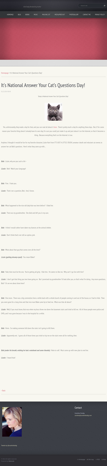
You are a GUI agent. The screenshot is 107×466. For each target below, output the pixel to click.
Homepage (10, 15)
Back (3, 390)
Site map (91, 459)
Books (27, 15)
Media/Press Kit (60, 15)
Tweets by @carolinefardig (9, 445)
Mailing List (46, 15)
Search (104, 5)
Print (104, 459)
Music (36, 15)
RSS (98, 459)
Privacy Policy (100, 15)
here (55, 127)
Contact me (87, 15)
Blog (19, 15)
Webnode (11, 461)
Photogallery (73, 15)
